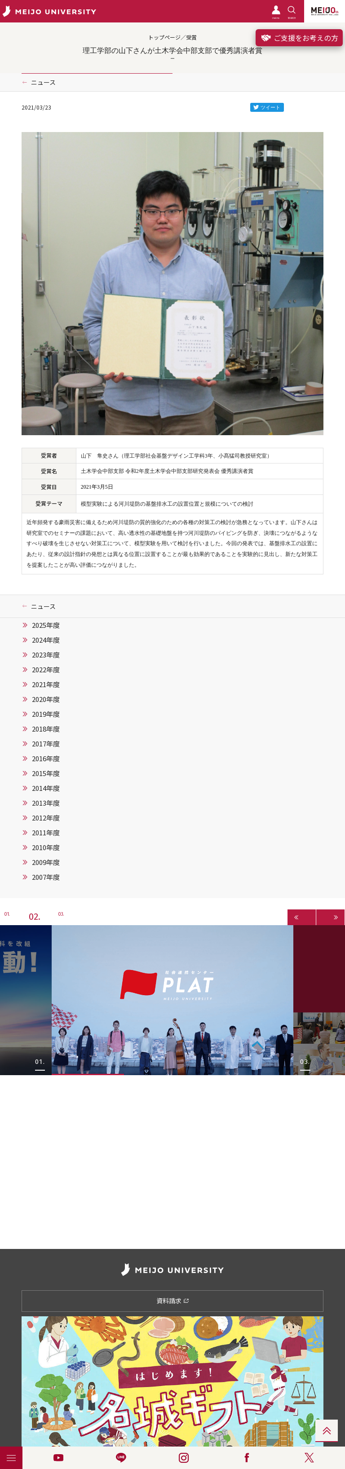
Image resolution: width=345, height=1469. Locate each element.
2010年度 (46, 847)
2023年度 (46, 655)
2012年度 (46, 818)
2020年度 (46, 699)
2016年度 (46, 758)
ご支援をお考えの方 (299, 37)
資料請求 (172, 1300)
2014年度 (46, 788)
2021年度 (46, 684)
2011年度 (46, 833)
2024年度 (46, 640)
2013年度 (46, 803)
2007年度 (46, 877)
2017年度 (46, 744)
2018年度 (46, 729)
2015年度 (46, 773)
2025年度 (46, 625)
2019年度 (46, 714)
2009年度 (46, 862)
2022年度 (46, 670)
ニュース (43, 82)
